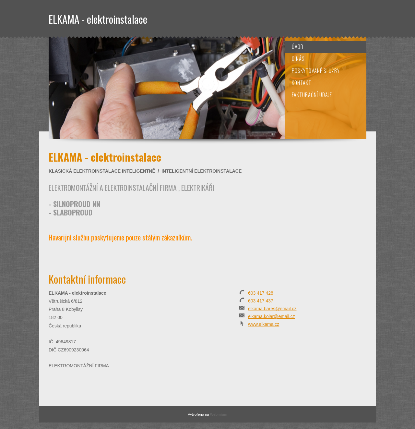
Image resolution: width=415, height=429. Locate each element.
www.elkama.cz (263, 324)
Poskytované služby (316, 71)
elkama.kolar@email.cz (271, 316)
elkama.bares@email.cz (272, 308)
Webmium (218, 414)
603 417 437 (260, 300)
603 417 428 (260, 293)
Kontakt (301, 83)
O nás (298, 59)
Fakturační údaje (312, 95)
